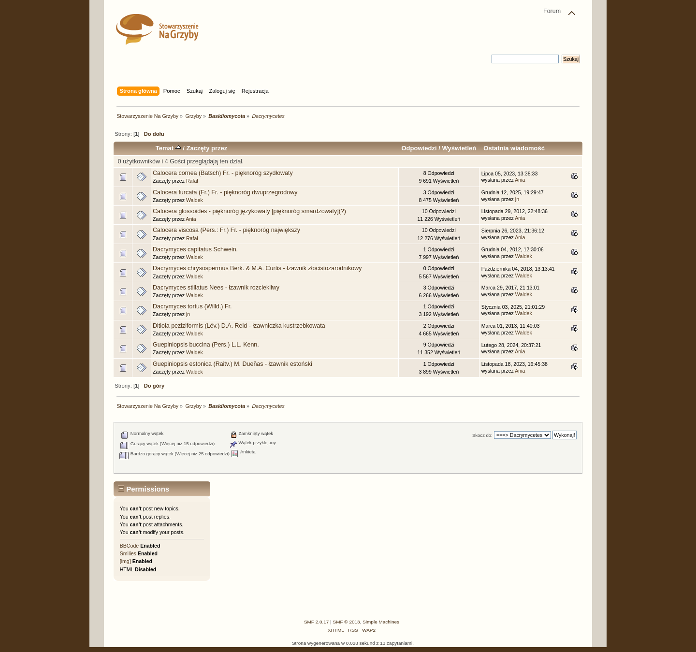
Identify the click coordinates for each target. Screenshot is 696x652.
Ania (520, 180)
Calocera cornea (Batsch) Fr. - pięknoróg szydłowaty (223, 173)
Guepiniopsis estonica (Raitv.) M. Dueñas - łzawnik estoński (232, 364)
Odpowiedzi (418, 148)
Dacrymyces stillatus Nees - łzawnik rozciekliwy (216, 287)
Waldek (194, 200)
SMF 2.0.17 (316, 621)
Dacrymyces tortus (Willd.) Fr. (192, 306)
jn (517, 199)
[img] (125, 561)
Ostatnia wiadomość (514, 148)
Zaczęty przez (207, 148)
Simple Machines (380, 621)
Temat (168, 148)
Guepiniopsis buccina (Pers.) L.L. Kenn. (206, 344)
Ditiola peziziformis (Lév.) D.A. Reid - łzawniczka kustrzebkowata (239, 325)
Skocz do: (482, 435)
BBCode (129, 546)
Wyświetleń (459, 148)
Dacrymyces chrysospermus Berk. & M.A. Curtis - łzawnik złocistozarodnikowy (257, 268)
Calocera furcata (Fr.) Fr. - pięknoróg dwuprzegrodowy (225, 192)
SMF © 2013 (346, 621)
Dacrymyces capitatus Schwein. (195, 249)
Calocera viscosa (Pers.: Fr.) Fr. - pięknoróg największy (226, 230)
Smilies (128, 553)
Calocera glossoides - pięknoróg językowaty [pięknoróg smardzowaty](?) (249, 211)
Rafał (192, 181)
